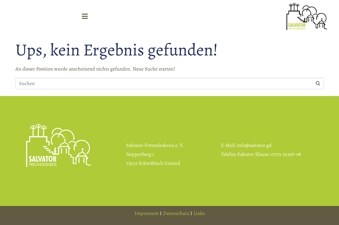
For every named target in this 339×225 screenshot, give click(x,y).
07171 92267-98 (286, 154)
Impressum (147, 213)
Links (199, 213)
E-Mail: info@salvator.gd (246, 145)
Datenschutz (176, 213)
